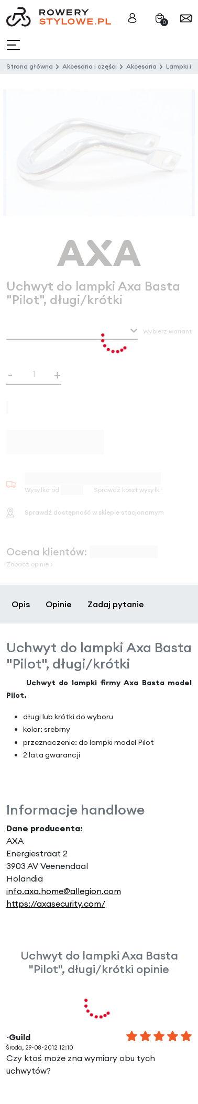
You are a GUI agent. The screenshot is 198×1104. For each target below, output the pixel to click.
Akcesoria (141, 66)
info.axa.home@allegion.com (63, 891)
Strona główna (29, 66)
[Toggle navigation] (14, 45)
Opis (21, 604)
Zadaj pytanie (115, 604)
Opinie (59, 604)
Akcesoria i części (89, 66)
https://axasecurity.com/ (55, 903)
